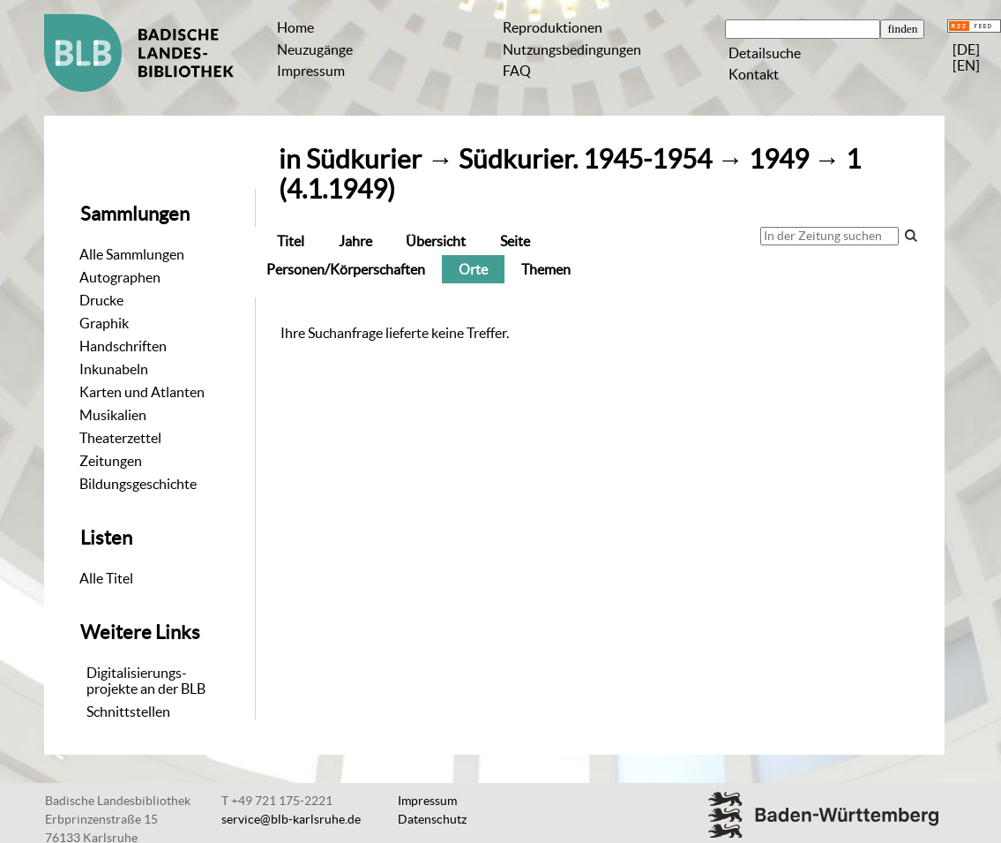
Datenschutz (432, 819)
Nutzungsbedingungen (572, 49)
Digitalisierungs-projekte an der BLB (145, 680)
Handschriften (123, 346)
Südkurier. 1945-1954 (585, 159)
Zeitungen (110, 461)
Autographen (120, 277)
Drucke (101, 300)
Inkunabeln (113, 369)
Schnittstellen (128, 711)
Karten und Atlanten (142, 392)
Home (295, 27)
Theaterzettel (120, 438)
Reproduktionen (552, 27)
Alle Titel (106, 578)
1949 (779, 159)
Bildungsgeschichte (138, 484)
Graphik (104, 323)
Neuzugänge (315, 49)
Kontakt (753, 74)
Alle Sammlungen (131, 254)
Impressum (311, 71)
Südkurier (364, 159)
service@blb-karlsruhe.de (291, 819)
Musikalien (112, 415)
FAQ (517, 71)
